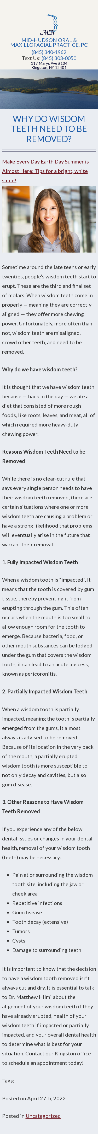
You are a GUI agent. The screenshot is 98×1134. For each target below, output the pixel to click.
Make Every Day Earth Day (33, 161)
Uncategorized (43, 1116)
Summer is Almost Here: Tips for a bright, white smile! (45, 170)
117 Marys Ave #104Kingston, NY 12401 (49, 65)
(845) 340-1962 (49, 52)
